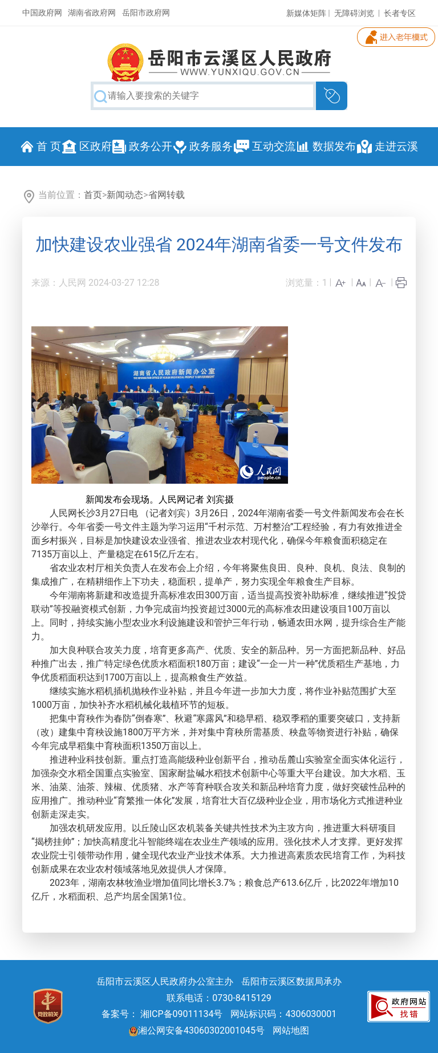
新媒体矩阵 (306, 13)
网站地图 (291, 1030)
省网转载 (166, 194)
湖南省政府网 (92, 12)
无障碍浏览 (354, 13)
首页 (93, 194)
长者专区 (400, 13)
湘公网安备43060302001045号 (197, 1030)
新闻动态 (125, 194)
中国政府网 (42, 12)
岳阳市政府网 (146, 12)
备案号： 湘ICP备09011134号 (162, 1014)
